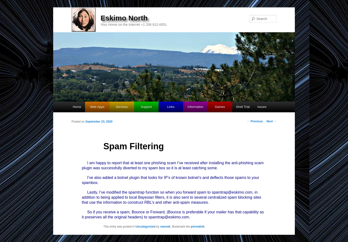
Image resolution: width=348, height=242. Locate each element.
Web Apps (97, 107)
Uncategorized (146, 226)
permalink (197, 226)
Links (170, 107)
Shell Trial (243, 107)
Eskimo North (124, 18)
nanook (165, 226)
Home (77, 107)
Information (195, 107)
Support (146, 107)
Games (220, 107)
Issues (262, 107)
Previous (255, 121)
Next (271, 121)
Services (122, 107)
